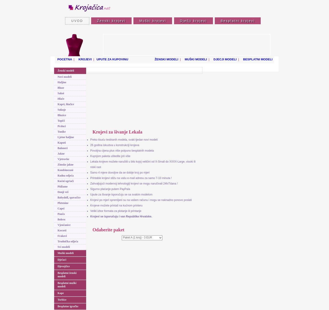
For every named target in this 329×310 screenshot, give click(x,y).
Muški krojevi (152, 21)
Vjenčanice (64, 225)
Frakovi (62, 236)
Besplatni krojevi (238, 21)
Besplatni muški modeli (67, 284)
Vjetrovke (63, 159)
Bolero (61, 219)
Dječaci (62, 259)
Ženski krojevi (111, 21)
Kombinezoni (65, 170)
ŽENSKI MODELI (165, 59)
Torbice (62, 299)
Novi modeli (65, 76)
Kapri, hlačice (66, 104)
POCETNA (64, 59)
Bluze (61, 87)
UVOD (77, 21)
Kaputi (62, 142)
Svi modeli (64, 247)
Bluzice (62, 115)
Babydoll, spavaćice (69, 197)
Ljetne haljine (66, 137)
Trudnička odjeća (68, 241)
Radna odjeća (66, 175)
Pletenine (63, 203)
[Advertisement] (186, 45)
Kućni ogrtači (66, 181)
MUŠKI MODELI (195, 59)
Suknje (62, 109)
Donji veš (63, 192)
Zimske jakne (66, 164)
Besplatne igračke (68, 306)
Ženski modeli (66, 70)
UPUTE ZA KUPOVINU (112, 59)
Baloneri (63, 148)
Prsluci (62, 126)
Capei (61, 208)
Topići (61, 120)
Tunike (62, 131)
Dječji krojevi (193, 21)
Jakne (61, 153)
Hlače (61, 98)
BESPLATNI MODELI (257, 59)
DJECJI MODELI (224, 59)
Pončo (61, 214)
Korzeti (62, 230)
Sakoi (61, 93)
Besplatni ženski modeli (67, 274)
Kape (61, 293)
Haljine (62, 82)
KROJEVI (84, 59)
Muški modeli (66, 253)
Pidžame (63, 186)
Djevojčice (64, 266)
